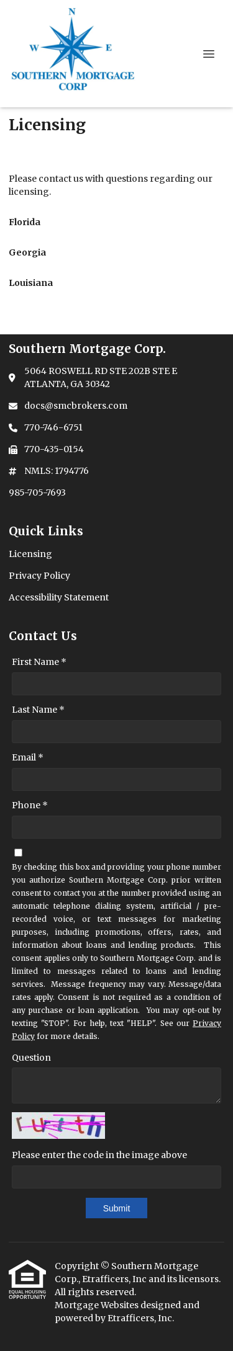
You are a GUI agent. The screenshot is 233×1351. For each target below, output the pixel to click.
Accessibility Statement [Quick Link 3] (59, 597)
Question (31, 1057)
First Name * (39, 661)
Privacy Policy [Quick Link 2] (39, 575)
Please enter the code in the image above (99, 1155)
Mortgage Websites (97, 1305)
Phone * (30, 805)
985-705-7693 (37, 492)
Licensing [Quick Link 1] (30, 554)
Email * (27, 757)
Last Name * (38, 709)
